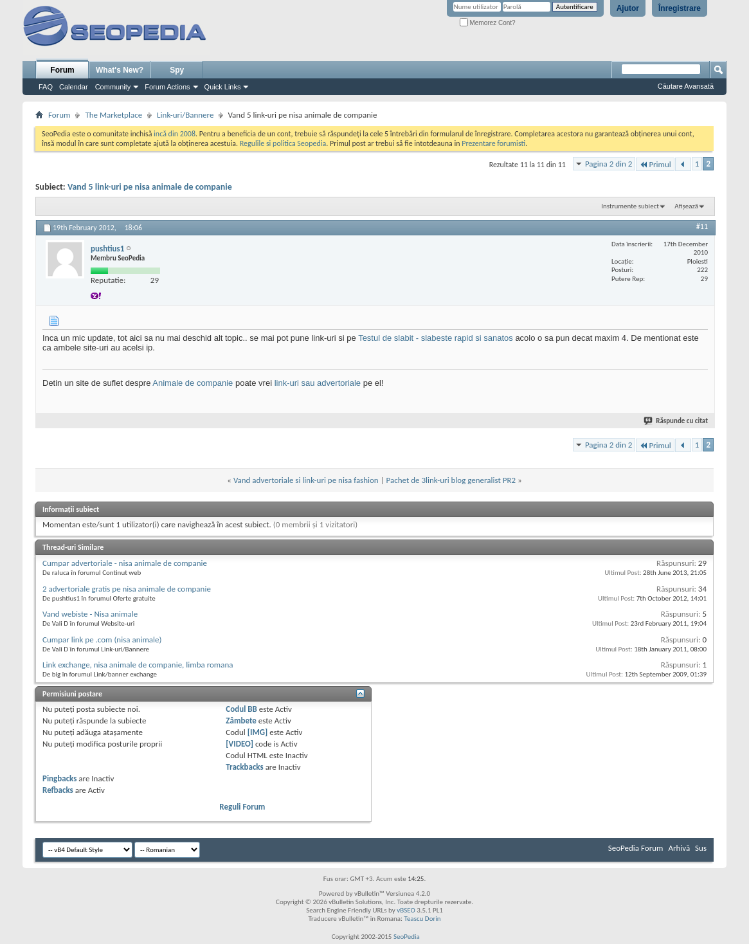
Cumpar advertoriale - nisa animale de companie (124, 563)
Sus (701, 848)
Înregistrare (679, 8)
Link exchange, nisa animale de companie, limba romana (137, 664)
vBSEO (406, 910)
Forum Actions (167, 87)
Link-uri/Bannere (185, 115)
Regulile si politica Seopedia (283, 143)
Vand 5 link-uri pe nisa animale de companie (150, 186)
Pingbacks (59, 778)
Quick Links (222, 87)
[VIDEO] (239, 744)
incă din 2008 (174, 133)
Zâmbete (241, 720)
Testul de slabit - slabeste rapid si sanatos (435, 338)
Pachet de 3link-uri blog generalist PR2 (451, 480)
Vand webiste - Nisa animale (90, 614)
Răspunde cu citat (676, 421)
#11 (702, 226)
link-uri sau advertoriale (318, 383)
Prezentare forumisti (493, 143)
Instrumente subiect (630, 206)
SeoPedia (406, 936)
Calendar (73, 87)
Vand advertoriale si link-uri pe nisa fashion (306, 480)
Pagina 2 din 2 (608, 163)
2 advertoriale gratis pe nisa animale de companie (126, 589)
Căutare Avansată (686, 86)
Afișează (686, 206)
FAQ (46, 87)
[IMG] (258, 732)
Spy (177, 70)
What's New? (119, 70)
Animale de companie (192, 383)
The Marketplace (113, 115)
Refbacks (57, 790)
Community (113, 87)
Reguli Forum (242, 807)
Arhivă (679, 848)
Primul (655, 164)
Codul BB (241, 709)
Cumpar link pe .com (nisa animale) (101, 639)
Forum (62, 70)
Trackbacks (244, 767)
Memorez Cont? (488, 22)
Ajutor (628, 8)
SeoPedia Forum (635, 848)
